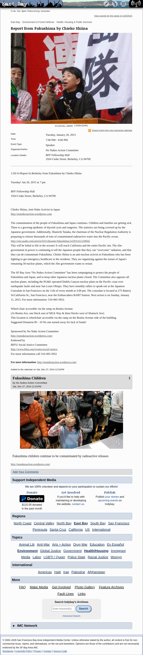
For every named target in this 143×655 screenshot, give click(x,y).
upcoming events (108, 500)
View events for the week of (113, 16)
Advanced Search (71, 616)
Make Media (39, 587)
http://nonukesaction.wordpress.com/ (32, 335)
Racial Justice (98, 557)
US (87, 529)
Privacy (38, 651)
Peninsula (40, 529)
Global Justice (50, 551)
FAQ (22, 587)
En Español (115, 544)
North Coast (22, 523)
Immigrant (118, 551)
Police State (76, 557)
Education (97, 544)
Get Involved (61, 587)
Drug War (80, 544)
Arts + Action (61, 544)
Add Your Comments (26, 471)
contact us (78, 504)
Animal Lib (26, 544)
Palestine (78, 572)
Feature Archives (111, 587)
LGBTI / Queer (54, 557)
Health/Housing (96, 551)
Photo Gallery (85, 587)
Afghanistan (96, 572)
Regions (18, 516)
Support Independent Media (34, 480)
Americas (45, 572)
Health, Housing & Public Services (74, 22)
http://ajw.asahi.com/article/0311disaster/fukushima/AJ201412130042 (50, 241)
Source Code (60, 651)
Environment (27, 551)
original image (64, 125)
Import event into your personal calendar (110, 130)
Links (82, 594)
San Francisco (118, 523)
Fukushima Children (29, 378)
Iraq (66, 572)
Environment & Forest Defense (38, 22)
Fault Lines (66, 594)
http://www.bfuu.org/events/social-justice (34, 349)
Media (25, 557)
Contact (48, 651)
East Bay (15, 22)
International (101, 529)
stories (112, 496)
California (76, 529)
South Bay (98, 523)
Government (72, 551)
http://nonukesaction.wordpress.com (31, 214)
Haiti (57, 572)
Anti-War (43, 544)
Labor (37, 557)
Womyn (116, 557)
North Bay (64, 523)
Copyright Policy (23, 651)
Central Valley (44, 523)
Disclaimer (7, 651)
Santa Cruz (58, 529)
